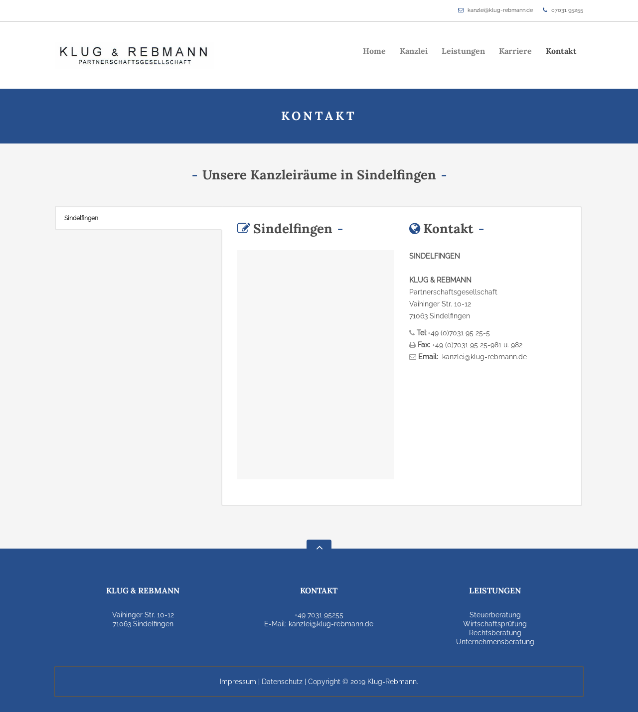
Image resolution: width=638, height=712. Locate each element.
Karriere (515, 51)
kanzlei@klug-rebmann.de (500, 10)
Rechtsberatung (495, 633)
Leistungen (463, 51)
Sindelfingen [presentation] (81, 218)
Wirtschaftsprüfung (495, 624)
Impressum (238, 682)
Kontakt (561, 51)
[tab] (138, 218)
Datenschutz (282, 682)
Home (374, 51)
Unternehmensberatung (495, 642)
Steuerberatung (495, 615)
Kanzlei (414, 51)
